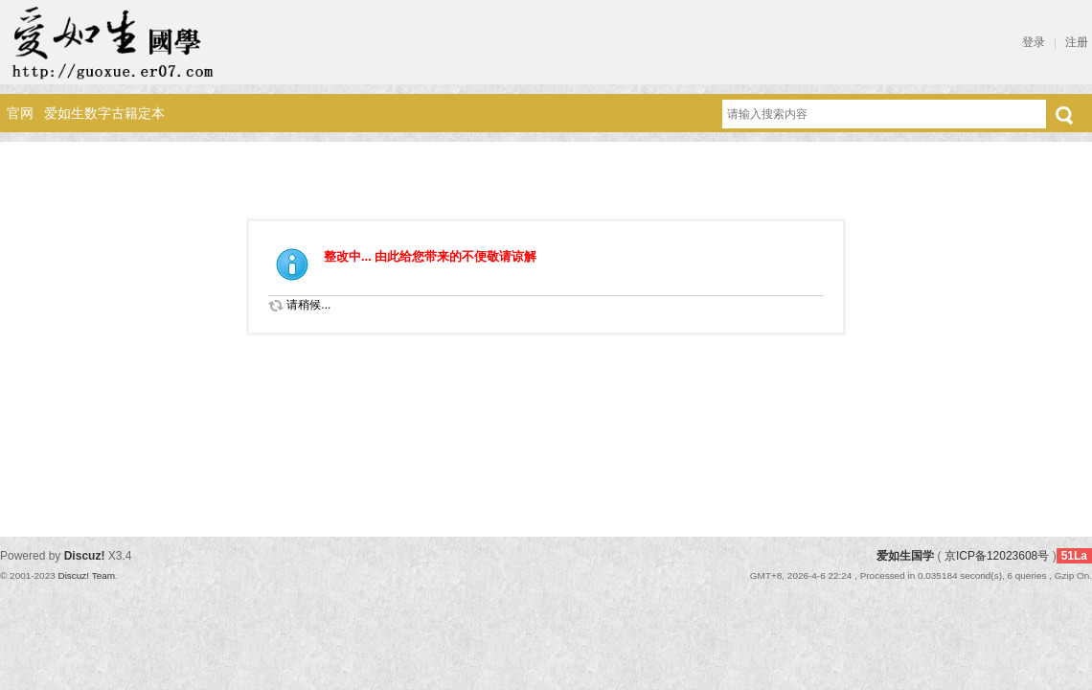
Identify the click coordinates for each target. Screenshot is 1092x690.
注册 (1076, 42)
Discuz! (84, 556)
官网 (20, 113)
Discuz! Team (86, 575)
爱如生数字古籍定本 (104, 113)
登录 (1033, 42)
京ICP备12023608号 (996, 556)
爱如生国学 (905, 556)
